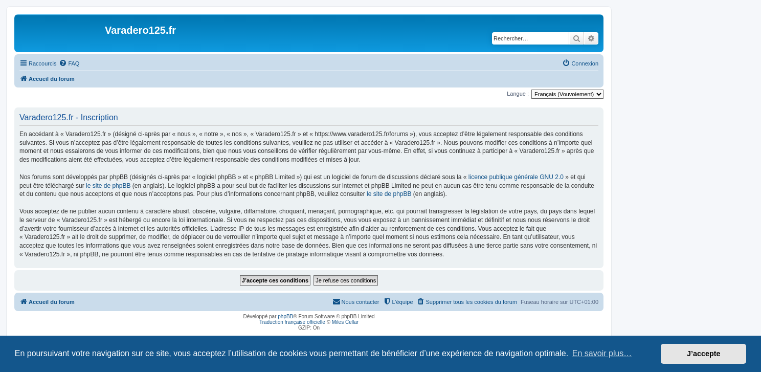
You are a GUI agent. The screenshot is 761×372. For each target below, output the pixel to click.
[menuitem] (69, 63)
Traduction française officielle (292, 322)
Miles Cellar (345, 322)
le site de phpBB (108, 185)
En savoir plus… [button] (602, 353)
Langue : (518, 94)
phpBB (285, 316)
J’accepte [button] (704, 353)
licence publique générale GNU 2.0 (516, 177)
